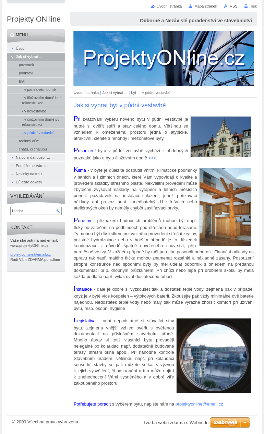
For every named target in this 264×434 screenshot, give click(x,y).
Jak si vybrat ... (115, 93)
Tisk (253, 6)
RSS (233, 6)
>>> (152, 157)
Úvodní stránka (86, 93)
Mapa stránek (205, 6)
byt (133, 93)
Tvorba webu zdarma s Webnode (175, 422)
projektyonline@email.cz (199, 404)
